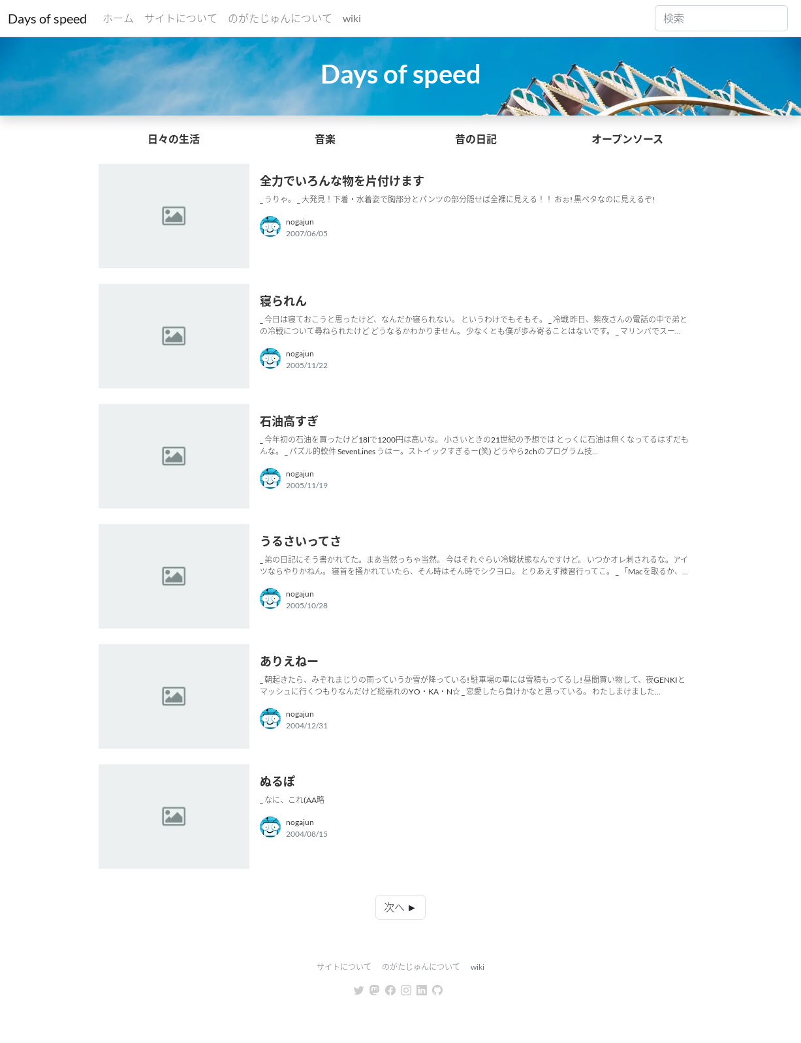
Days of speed (47, 18)
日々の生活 (174, 138)
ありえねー (289, 661)
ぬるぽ (277, 781)
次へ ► (400, 907)
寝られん (283, 301)
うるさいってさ (300, 541)
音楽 (325, 138)
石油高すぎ (289, 421)
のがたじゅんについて (280, 18)
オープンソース (627, 138)
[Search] (721, 18)
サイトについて (180, 18)
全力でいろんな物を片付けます (342, 181)
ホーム (118, 18)
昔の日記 (476, 138)
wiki (352, 18)
